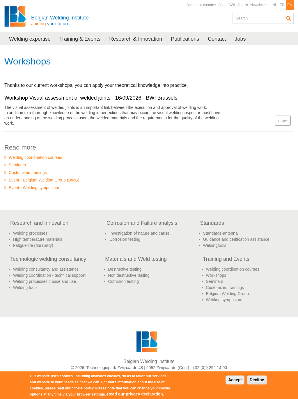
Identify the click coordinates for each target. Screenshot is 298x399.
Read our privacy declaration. (135, 394)
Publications (185, 39)
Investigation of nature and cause (139, 233)
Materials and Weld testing (136, 259)
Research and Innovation (39, 223)
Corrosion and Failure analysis (142, 223)
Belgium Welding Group (227, 293)
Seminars (17, 165)
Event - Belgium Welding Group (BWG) (44, 180)
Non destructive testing (128, 275)
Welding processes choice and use (44, 281)
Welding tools (25, 287)
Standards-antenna (220, 233)
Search (288, 18)
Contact (217, 39)
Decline (257, 380)
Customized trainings (28, 172)
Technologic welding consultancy (48, 259)
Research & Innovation (135, 39)
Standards (212, 223)
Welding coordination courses (35, 157)
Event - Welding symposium (34, 187)
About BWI (226, 5)
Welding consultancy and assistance (46, 269)
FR (282, 5)
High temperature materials (37, 239)
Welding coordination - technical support (49, 275)
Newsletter (258, 5)
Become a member (201, 5)
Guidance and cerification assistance (236, 239)
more (283, 120)
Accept (235, 380)
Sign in (242, 5)
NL (274, 5)
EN (289, 5)
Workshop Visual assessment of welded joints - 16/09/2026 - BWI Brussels (91, 98)
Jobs (240, 39)
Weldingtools (214, 245)
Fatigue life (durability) (33, 245)
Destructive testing (124, 269)
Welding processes (30, 233)
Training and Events (226, 259)
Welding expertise (30, 39)
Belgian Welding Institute (60, 20)
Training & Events (79, 39)
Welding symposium (224, 299)
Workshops (216, 275)
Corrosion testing (124, 239)
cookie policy (82, 388)
